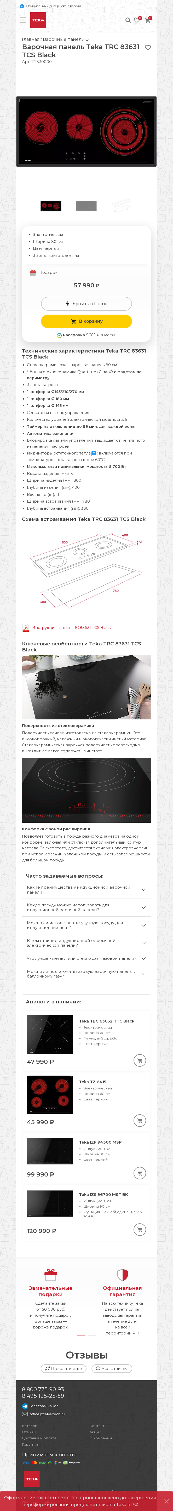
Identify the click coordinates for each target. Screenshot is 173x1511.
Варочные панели (64, 39)
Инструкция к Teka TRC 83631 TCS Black (71, 627)
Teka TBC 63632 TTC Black (106, 1021)
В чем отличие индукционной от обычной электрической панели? (71, 943)
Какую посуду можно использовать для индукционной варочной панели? (68, 907)
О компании (100, 1438)
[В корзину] (140, 1060)
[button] (149, 131)
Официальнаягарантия (122, 1291)
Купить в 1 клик (86, 303)
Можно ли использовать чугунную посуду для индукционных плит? (75, 925)
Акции (95, 1432)
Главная (30, 39)
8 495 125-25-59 (43, 1396)
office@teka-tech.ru (47, 1414)
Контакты (98, 1426)
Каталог (29, 1426)
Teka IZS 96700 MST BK (103, 1194)
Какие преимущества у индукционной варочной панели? (78, 889)
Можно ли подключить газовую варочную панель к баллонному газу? (81, 974)
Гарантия (30, 1444)
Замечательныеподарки (50, 1291)
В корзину (86, 321)
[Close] (166, 1501)
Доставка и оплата (39, 1438)
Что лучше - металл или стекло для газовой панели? (81, 958)
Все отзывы (112, 1368)
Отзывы (29, 1432)
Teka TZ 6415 (92, 1081)
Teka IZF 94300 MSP (100, 1142)
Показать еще (63, 1368)
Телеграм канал (40, 1406)
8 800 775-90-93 (43, 1389)
